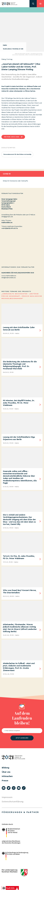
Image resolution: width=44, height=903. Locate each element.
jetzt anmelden (22, 738)
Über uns (6, 772)
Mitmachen (7, 776)
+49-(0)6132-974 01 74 (9, 228)
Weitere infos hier (11, 136)
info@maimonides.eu (8, 277)
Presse (5, 780)
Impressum (7, 797)
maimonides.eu (6, 222)
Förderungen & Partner (20, 812)
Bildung (5, 768)
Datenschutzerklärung (12, 801)
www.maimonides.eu (8, 275)
